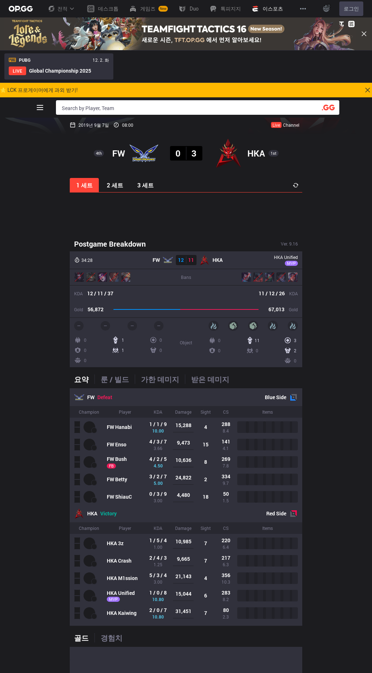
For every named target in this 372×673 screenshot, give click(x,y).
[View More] (303, 8)
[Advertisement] (186, 215)
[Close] (364, 33)
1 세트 (84, 185)
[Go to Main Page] (20, 8)
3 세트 (145, 185)
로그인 (351, 9)
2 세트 (115, 185)
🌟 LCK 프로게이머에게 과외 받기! (39, 90)
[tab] (84, 379)
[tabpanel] (186, 507)
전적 (61, 8)
